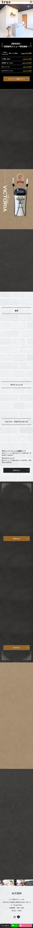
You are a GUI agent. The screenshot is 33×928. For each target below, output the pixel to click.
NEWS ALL (16, 538)
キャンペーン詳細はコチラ (16, 79)
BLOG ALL (16, 648)
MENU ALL (16, 470)
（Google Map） (17, 905)
